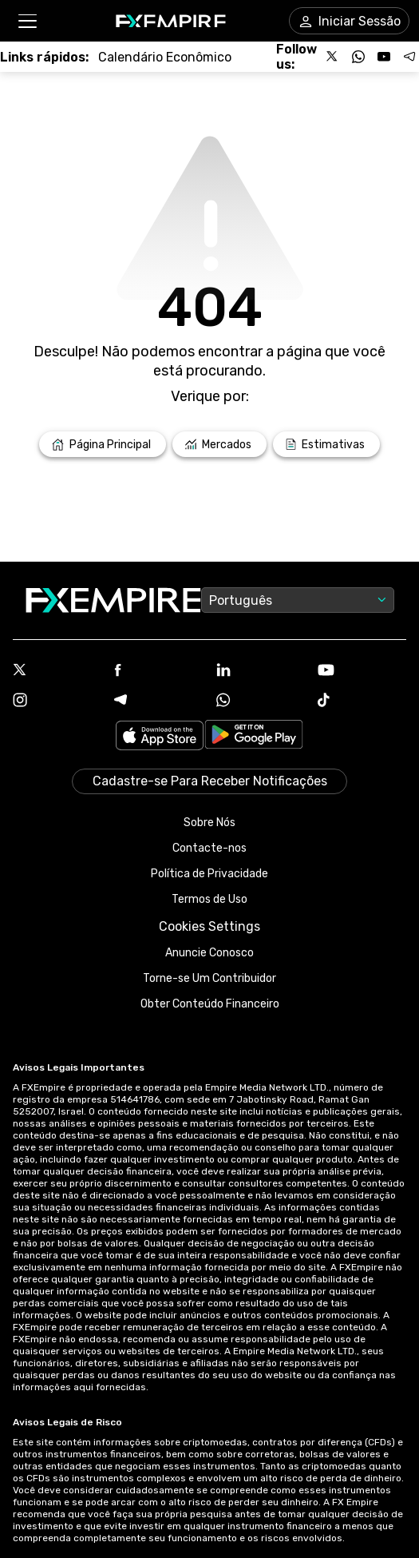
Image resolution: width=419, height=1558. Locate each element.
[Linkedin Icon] (260, 671)
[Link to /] (102, 444)
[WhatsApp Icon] (260, 701)
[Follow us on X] (332, 56)
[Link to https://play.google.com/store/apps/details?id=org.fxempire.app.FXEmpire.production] (254, 737)
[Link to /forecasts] (326, 444)
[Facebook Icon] (158, 671)
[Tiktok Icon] (362, 701)
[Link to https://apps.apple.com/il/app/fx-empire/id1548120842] (160, 737)
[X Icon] (57, 671)
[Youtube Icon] (362, 671)
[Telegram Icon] (158, 701)
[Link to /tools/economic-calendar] (164, 57)
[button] (27, 21)
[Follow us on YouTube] (383, 56)
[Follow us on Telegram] (409, 56)
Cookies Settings (209, 926)
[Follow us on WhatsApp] (358, 56)
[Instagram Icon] (57, 701)
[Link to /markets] (219, 444)
